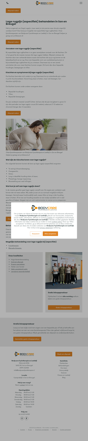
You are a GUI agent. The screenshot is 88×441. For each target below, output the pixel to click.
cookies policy (57, 222)
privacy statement (46, 228)
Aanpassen (36, 234)
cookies (50, 218)
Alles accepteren (50, 234)
